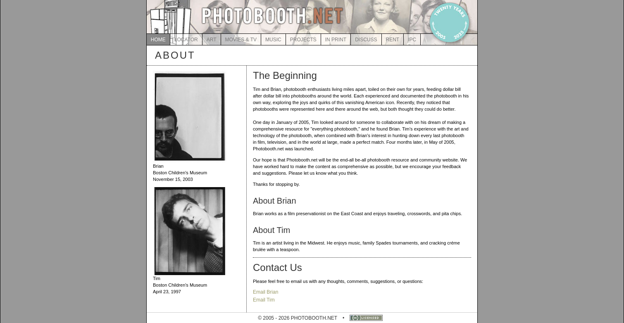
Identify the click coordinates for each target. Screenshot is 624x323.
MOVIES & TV (241, 40)
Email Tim (264, 300)
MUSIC (273, 40)
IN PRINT (335, 40)
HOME (158, 40)
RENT (393, 40)
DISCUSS (366, 40)
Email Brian (265, 292)
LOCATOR (186, 40)
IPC (412, 40)
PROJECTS (303, 40)
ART (212, 40)
